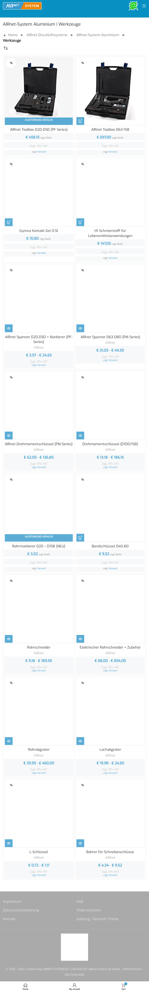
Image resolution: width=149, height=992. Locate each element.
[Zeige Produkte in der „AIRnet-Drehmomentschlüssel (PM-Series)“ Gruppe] (9, 435)
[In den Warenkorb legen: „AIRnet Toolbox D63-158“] (80, 121)
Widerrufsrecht (88, 910)
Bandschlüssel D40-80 (110, 546)
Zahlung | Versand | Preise (97, 919)
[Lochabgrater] (110, 711)
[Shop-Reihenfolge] (6, 48)
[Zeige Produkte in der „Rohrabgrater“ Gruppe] (9, 741)
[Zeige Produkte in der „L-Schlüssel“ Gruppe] (9, 843)
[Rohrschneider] (39, 609)
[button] (8, 983)
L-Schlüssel (38, 852)
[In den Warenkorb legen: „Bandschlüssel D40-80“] (80, 538)
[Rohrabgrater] (39, 711)
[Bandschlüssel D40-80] (110, 508)
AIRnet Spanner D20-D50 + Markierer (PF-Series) (39, 339)
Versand (41, 151)
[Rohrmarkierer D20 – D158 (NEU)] (39, 508)
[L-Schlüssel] (39, 813)
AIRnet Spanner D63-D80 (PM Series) (110, 337)
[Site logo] (22, 5)
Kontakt (9, 919)
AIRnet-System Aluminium (97, 35)
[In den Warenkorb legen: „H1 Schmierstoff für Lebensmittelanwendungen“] (80, 222)
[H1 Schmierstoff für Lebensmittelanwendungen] (110, 192)
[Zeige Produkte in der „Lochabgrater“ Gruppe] (80, 741)
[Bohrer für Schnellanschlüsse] (110, 813)
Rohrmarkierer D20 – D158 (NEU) (38, 546)
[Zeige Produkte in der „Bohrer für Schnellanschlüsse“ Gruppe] (80, 843)
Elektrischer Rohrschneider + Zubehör (110, 647)
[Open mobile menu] (144, 6)
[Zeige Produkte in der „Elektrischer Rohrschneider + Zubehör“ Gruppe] (80, 639)
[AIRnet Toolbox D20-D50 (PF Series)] (39, 91)
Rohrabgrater (38, 749)
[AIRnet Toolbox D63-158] (110, 91)
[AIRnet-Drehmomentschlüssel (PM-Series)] (39, 405)
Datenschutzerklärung (21, 910)
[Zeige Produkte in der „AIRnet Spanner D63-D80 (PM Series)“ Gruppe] (80, 328)
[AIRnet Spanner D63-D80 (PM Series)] (110, 298)
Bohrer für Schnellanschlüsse (110, 852)
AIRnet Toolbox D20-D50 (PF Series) (39, 129)
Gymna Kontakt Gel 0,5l (38, 230)
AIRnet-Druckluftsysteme (47, 35)
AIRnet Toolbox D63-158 (110, 129)
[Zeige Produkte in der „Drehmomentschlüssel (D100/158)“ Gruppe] (80, 435)
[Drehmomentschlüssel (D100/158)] (110, 405)
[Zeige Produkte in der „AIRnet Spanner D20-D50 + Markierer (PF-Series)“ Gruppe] (9, 328)
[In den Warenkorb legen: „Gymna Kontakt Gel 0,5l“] (9, 222)
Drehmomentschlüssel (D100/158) (110, 444)
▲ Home (10, 35)
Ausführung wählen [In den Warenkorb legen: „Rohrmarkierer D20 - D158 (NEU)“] (39, 536)
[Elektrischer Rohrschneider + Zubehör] (110, 609)
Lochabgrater (110, 749)
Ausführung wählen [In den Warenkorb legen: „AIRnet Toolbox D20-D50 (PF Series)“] (39, 120)
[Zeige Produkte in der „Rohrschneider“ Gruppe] (9, 639)
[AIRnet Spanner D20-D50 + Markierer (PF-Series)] (39, 298)
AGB (79, 901)
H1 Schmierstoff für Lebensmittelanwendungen (110, 233)
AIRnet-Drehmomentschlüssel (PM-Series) (39, 444)
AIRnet (39, 347)
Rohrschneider (38, 647)
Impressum (12, 901)
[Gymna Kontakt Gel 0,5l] (39, 192)
